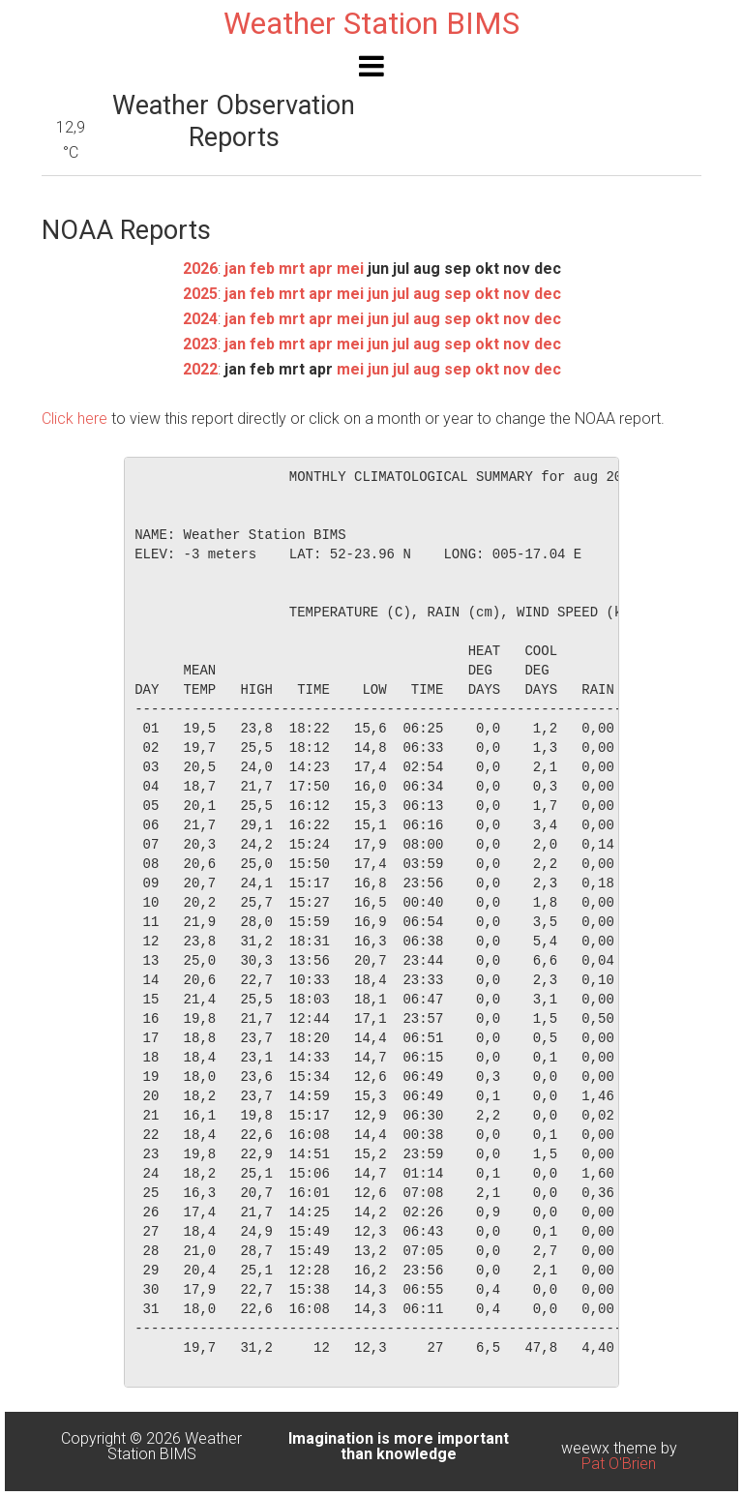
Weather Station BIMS (371, 23)
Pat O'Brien (618, 1463)
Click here (74, 418)
